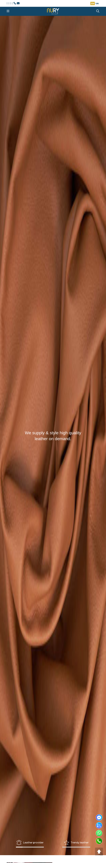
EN (92, 3)
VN (97, 3)
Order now (53, 269)
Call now (26, 663)
